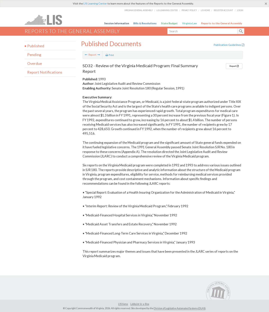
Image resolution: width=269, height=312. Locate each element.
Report (234, 66)
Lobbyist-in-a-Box (139, 303)
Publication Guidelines (229, 44)
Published (35, 46)
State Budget (169, 23)
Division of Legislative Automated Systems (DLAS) (179, 308)
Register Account (223, 10)
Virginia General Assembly (138, 10)
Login (240, 10)
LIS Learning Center (95, 3)
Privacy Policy (189, 10)
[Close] (266, 3)
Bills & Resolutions (145, 23)
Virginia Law (189, 23)
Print (110, 55)
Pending (34, 54)
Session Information (116, 23)
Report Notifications (44, 72)
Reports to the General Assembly (221, 23)
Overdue (34, 63)
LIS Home (205, 10)
